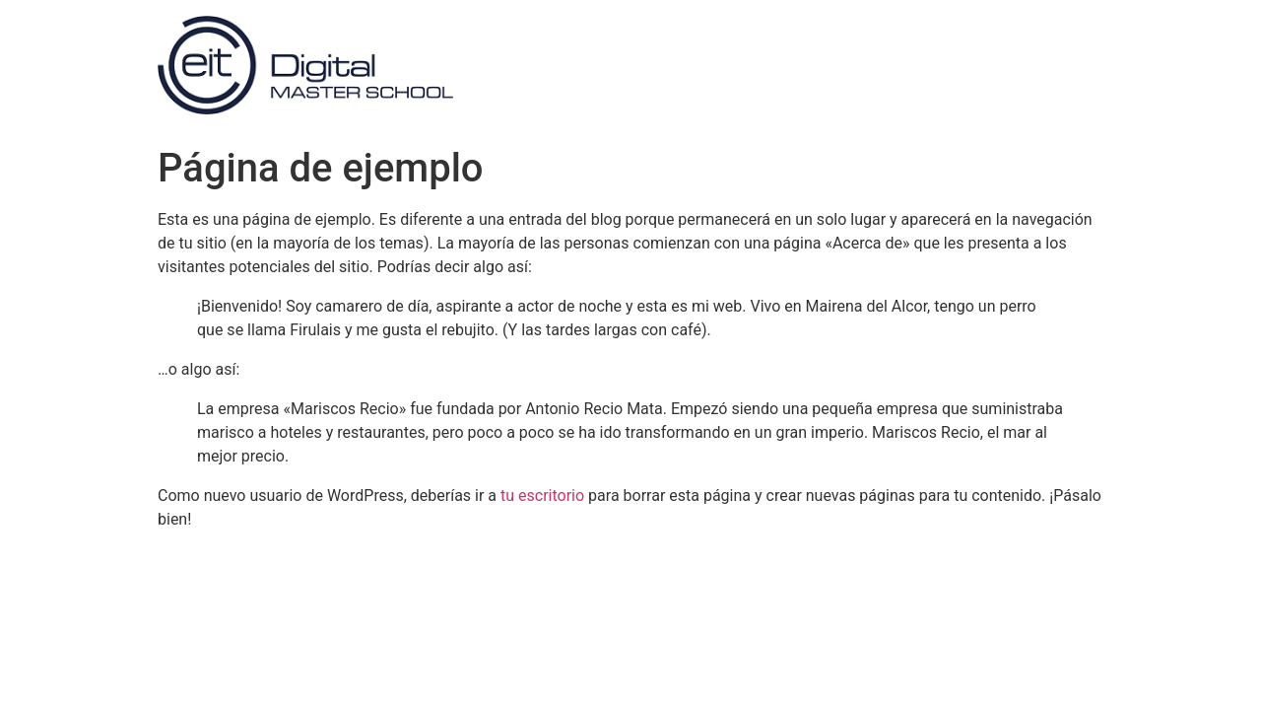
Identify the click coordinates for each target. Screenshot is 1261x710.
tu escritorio (542, 495)
